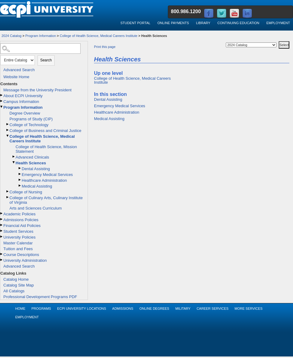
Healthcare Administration (44, 180)
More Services (248, 308)
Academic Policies (19, 214)
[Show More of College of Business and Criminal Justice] (7, 130)
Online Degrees (154, 308)
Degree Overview (24, 113)
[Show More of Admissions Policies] (1, 219)
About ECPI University (23, 95)
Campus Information (21, 101)
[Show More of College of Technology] (7, 124)
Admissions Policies (20, 219)
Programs (41, 308)
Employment (278, 23)
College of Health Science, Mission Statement (46, 149)
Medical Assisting (37, 186)
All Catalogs (13, 291)
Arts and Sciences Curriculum (35, 208)
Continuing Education (238, 23)
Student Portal (135, 23)
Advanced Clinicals (32, 157)
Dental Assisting (36, 168)
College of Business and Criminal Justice (45, 130)
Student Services (18, 231)
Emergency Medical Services (47, 174)
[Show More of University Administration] (1, 259)
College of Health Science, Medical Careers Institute (98, 36)
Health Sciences (31, 163)
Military (182, 308)
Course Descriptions (21, 254)
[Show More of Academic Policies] (1, 213)
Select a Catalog (278, 40)
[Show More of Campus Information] (1, 101)
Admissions (122, 308)
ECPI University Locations (81, 308)
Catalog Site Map (18, 285)
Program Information (40, 36)
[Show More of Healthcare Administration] (20, 179)
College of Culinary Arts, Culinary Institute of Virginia (46, 200)
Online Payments (173, 23)
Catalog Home (16, 279)
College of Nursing (25, 192)
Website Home (16, 77)
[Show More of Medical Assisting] (20, 185)
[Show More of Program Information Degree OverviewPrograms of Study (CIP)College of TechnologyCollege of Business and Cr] (1, 106)
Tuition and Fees (18, 249)
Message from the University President (37, 90)
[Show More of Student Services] (1, 230)
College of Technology (29, 124)
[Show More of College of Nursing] (7, 191)
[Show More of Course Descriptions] (1, 254)
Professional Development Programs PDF (40, 296)
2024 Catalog (11, 36)
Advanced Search (19, 70)
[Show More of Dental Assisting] (20, 168)
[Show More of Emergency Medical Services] (20, 174)
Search (46, 60)
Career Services (212, 308)
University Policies (19, 237)
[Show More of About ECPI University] (1, 95)
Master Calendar (18, 243)
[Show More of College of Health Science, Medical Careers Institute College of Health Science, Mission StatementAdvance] (7, 135)
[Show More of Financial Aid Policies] (1, 225)
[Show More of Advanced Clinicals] (14, 156)
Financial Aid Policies (22, 225)
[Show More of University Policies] (1, 236)
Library (203, 23)
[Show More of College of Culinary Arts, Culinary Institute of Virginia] (7, 197)
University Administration (25, 260)
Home (20, 308)
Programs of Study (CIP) (31, 119)
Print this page (104, 47)
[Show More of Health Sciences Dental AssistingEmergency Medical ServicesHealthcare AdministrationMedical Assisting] (14, 162)
